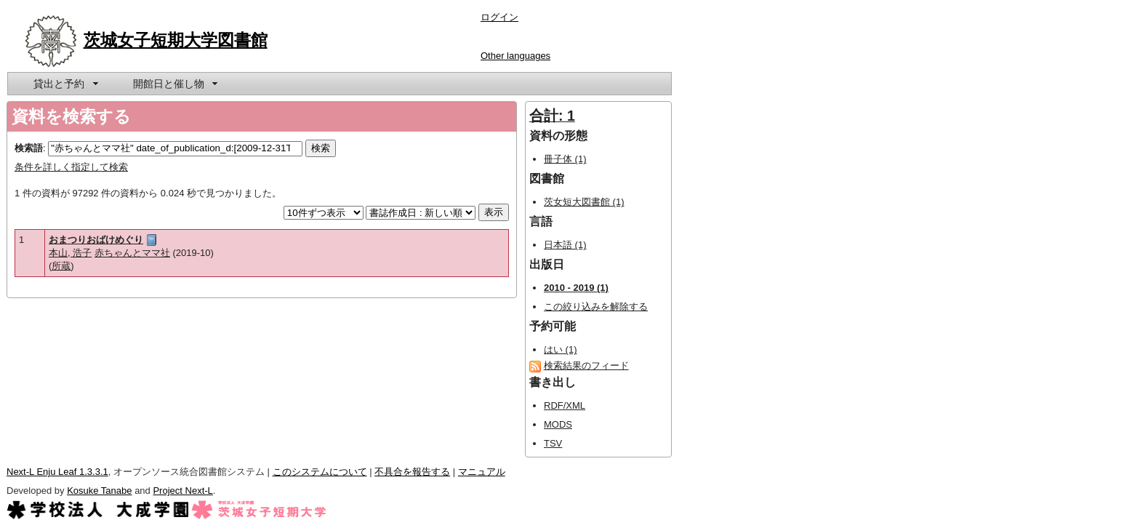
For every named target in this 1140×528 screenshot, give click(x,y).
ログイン (499, 17)
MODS (558, 424)
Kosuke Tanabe (99, 490)
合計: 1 (552, 116)
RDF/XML (564, 405)
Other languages (515, 55)
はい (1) (560, 349)
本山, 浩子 (70, 252)
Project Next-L (182, 490)
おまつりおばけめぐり (96, 239)
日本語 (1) (565, 244)
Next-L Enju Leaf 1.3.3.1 (57, 471)
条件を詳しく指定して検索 (71, 166)
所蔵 (61, 265)
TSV (553, 443)
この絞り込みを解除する (596, 306)
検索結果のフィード (586, 365)
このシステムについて (320, 471)
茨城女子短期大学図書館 (176, 40)
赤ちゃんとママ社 (132, 252)
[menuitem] (65, 84)
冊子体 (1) (565, 158)
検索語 (29, 148)
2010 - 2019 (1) (576, 287)
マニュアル (481, 471)
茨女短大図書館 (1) (584, 201)
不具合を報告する (412, 471)
